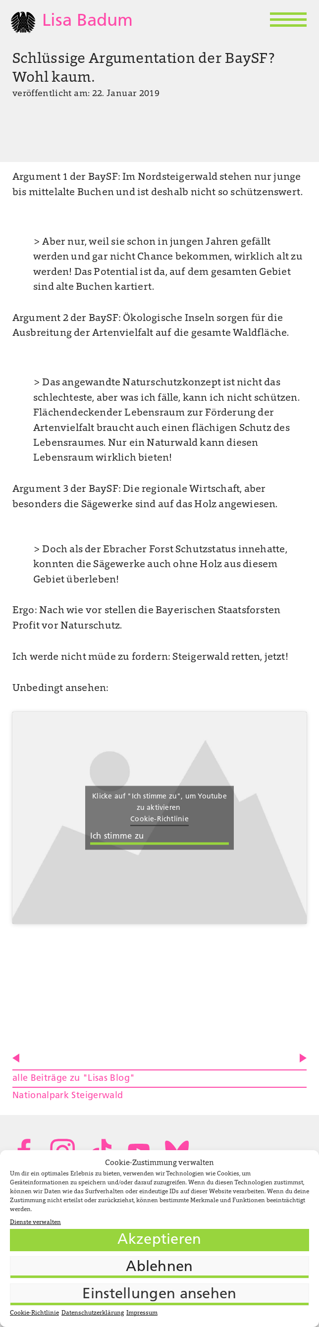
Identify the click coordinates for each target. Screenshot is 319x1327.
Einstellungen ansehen (159, 1294)
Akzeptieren (159, 1240)
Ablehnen (159, 1267)
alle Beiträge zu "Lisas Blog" (73, 1078)
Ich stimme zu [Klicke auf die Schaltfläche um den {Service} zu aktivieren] (117, 836)
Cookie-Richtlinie (34, 1313)
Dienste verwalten (35, 1222)
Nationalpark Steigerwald (67, 1096)
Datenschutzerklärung (92, 1313)
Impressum (142, 1313)
